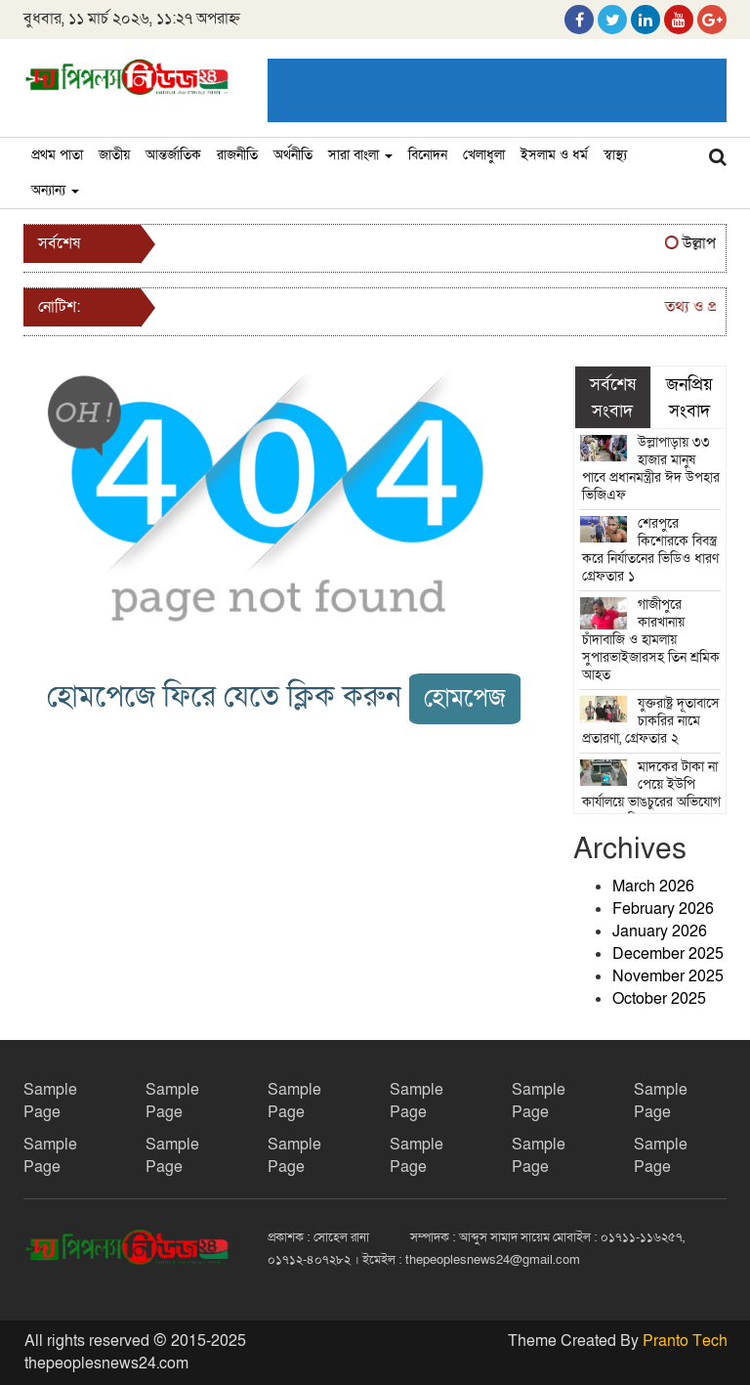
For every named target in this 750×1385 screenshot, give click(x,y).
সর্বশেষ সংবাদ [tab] (613, 396)
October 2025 (659, 999)
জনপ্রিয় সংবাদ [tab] (689, 396)
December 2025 (668, 954)
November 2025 (668, 976)
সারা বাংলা (360, 155)
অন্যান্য (55, 190)
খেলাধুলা (484, 155)
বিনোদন (427, 155)
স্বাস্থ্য (615, 155)
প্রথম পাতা (57, 155)
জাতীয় (114, 155)
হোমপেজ (465, 698)
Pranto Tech (685, 1341)
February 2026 (663, 909)
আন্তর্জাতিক (173, 155)
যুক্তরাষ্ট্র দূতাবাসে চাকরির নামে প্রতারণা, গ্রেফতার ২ (651, 721)
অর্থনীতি (292, 155)
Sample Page (50, 1101)
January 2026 (659, 931)
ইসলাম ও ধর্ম (554, 155)
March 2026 (653, 886)
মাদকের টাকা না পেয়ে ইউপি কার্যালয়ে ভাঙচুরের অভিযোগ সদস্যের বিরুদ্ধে (651, 793)
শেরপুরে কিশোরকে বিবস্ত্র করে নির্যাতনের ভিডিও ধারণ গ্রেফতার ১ (650, 549)
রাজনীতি (237, 155)
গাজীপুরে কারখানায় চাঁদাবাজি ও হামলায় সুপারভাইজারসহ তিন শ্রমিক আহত (651, 639)
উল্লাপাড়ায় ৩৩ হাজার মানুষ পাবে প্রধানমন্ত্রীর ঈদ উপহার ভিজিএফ (651, 468)
